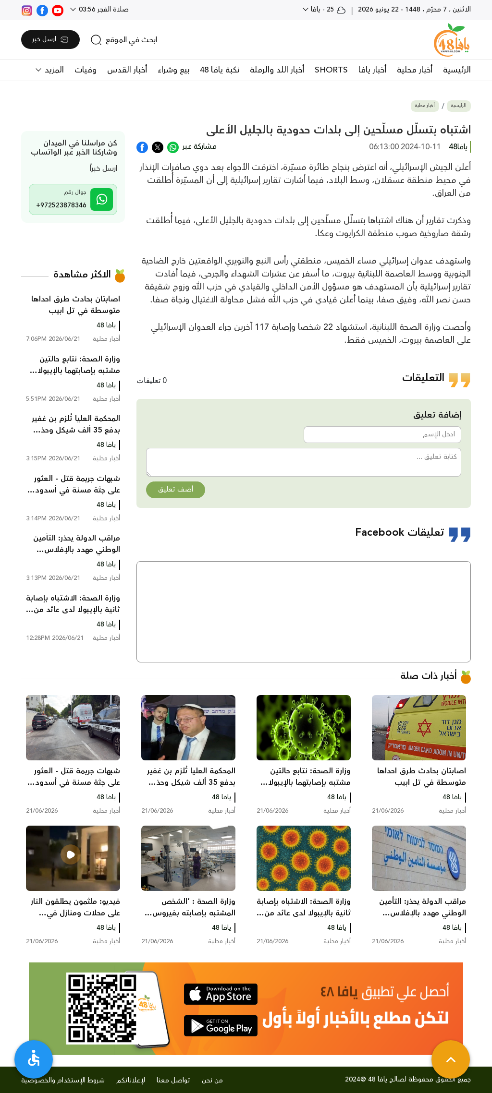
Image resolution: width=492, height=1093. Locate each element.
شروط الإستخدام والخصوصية (63, 1080)
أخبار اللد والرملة (277, 70)
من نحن (212, 1080)
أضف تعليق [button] (175, 489)
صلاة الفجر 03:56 (103, 9)
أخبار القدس (127, 70)
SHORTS (331, 70)
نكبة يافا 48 (219, 70)
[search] (123, 40)
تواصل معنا (173, 1080)
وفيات (85, 70)
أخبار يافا (372, 70)
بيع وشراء (173, 70)
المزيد (53, 70)
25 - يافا (327, 9)
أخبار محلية (414, 70)
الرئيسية (457, 70)
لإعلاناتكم (130, 1080)
